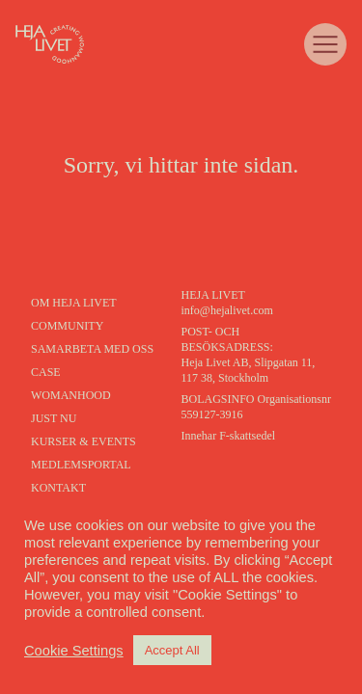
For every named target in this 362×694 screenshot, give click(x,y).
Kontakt (58, 487)
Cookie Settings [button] (74, 650)
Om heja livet (74, 302)
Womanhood (71, 395)
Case (46, 372)
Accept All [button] (172, 650)
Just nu (53, 418)
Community (67, 326)
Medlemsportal (81, 464)
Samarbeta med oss (92, 349)
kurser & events (83, 441)
